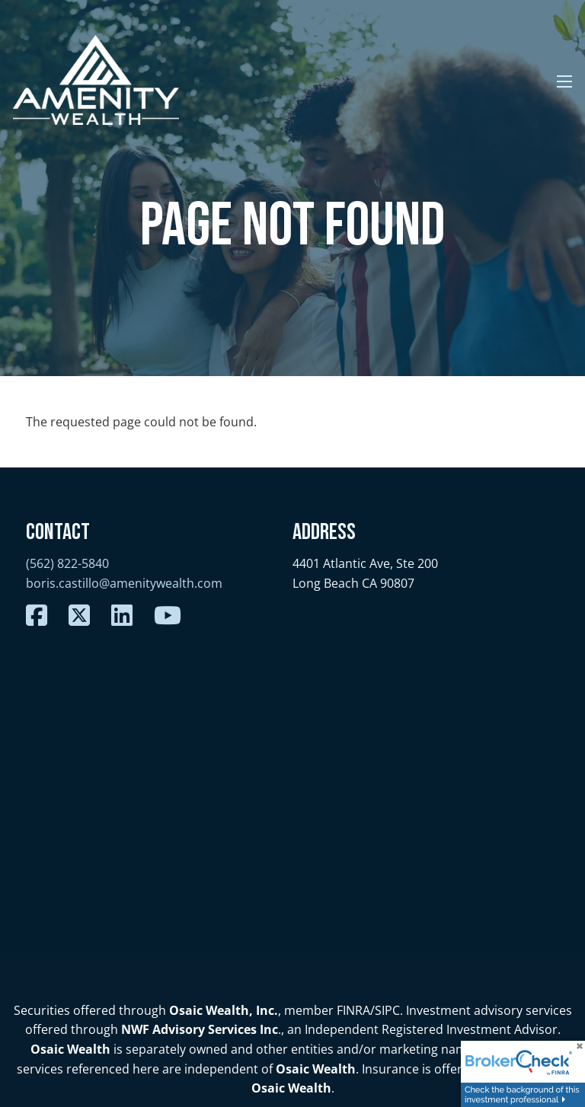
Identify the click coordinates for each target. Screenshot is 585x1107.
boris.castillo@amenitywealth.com (124, 583)
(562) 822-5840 (67, 563)
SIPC (387, 1010)
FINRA (353, 1010)
